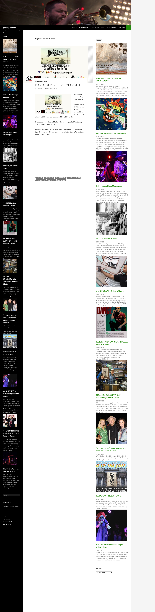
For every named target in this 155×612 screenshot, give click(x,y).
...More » (13, 76)
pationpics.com (9, 27)
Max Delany (51, 180)
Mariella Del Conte (74, 178)
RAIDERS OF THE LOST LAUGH (109, 496)
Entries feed (6, 519)
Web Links (122, 27)
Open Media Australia (97, 27)
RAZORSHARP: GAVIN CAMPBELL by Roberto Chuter (11, 240)
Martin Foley (41, 180)
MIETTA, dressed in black (106, 238)
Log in (4, 516)
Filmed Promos (111, 27)
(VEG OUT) (39, 178)
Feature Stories (84, 27)
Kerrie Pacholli (51, 89)
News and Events (41, 81)
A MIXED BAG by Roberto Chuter (110, 291)
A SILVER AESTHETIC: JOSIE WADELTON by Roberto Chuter (11, 433)
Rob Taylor (61, 180)
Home (73, 27)
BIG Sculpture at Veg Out (58, 85)
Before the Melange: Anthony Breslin (111, 133)
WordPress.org (7, 524)
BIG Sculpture (60, 178)
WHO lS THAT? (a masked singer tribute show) (11, 393)
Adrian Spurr (49, 178)
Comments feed (7, 521)
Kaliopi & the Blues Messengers (109, 186)
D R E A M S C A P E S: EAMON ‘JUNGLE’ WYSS (11, 59)
